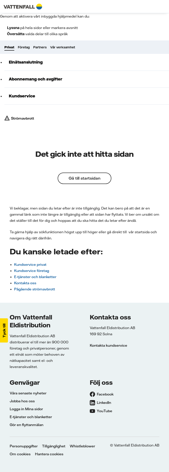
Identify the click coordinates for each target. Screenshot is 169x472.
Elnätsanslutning (26, 62)
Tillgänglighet (53, 446)
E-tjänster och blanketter (35, 277)
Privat (9, 47)
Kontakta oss (25, 283)
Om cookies (20, 454)
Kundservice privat (30, 264)
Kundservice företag (31, 270)
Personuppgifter (24, 446)
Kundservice (22, 95)
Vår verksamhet (62, 47)
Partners (40, 47)
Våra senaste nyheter (28, 393)
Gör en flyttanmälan (26, 425)
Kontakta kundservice (108, 345)
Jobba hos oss (22, 401)
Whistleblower (82, 446)
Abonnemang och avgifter (35, 79)
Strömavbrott (22, 118)
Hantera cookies (49, 454)
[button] (4, 330)
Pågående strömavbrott (34, 289)
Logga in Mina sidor (26, 409)
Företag (24, 47)
